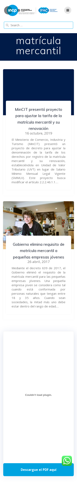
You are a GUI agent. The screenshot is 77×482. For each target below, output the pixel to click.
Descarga (38, 469)
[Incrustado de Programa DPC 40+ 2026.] (38, 395)
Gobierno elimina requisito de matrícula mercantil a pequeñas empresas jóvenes (38, 251)
